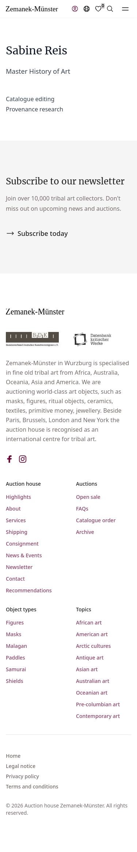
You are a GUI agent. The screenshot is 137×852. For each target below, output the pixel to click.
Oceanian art (91, 692)
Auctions (86, 483)
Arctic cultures (93, 645)
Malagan (16, 645)
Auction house (23, 483)
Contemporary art (98, 715)
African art (89, 622)
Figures (15, 622)
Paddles (15, 657)
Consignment (22, 543)
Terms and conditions (32, 786)
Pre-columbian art (98, 704)
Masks (13, 634)
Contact (15, 578)
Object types (21, 609)
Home (13, 755)
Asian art (87, 669)
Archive (85, 531)
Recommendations (29, 590)
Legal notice (20, 766)
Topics (83, 609)
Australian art (92, 680)
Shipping (16, 531)
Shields (14, 680)
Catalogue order (96, 520)
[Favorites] (98, 9)
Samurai (16, 669)
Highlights (18, 496)
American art (92, 634)
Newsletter (19, 566)
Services (16, 520)
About (13, 508)
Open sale (88, 496)
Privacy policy (22, 776)
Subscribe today (37, 233)
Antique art (90, 657)
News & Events (24, 555)
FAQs (82, 508)
